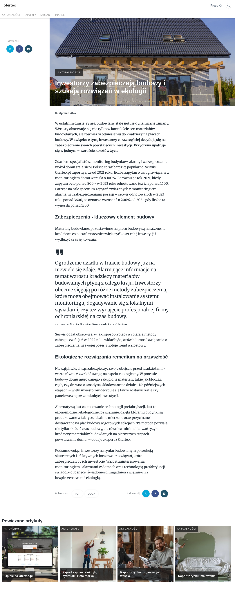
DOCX (91, 493)
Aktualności (11, 14)
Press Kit (216, 5)
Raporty (30, 14)
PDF (77, 493)
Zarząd (45, 14)
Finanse (59, 14)
